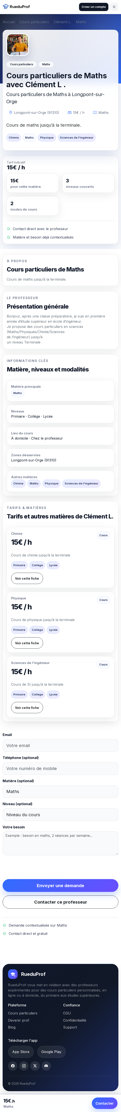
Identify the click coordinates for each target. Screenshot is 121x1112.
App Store (20, 1052)
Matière (18, 781)
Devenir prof (18, 1020)
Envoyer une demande (60, 885)
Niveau (17, 804)
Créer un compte (94, 6)
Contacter (105, 1103)
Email (7, 735)
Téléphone (21, 758)
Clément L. (62, 22)
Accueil (9, 22)
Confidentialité (74, 1020)
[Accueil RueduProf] (17, 7)
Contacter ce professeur (60, 902)
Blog (11, 1027)
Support (70, 1027)
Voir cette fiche (27, 578)
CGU (67, 1013)
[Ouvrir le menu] (114, 7)
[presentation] (36, 867)
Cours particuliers (34, 22)
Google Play (51, 1052)
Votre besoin (14, 827)
